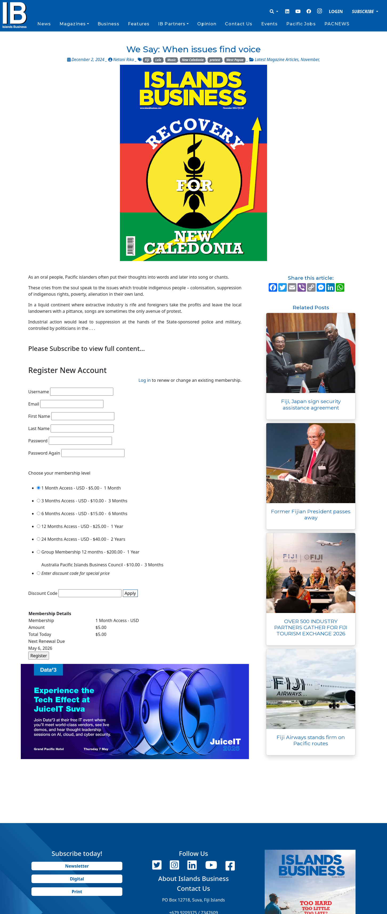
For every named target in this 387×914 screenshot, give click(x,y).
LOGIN (336, 11)
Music (171, 60)
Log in (145, 380)
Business (108, 23)
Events (269, 23)
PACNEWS (337, 23)
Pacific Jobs (301, 23)
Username (38, 392)
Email (33, 404)
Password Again (44, 453)
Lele (158, 60)
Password (37, 441)
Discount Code (42, 593)
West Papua (234, 60)
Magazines (72, 23)
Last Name (39, 428)
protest (215, 60)
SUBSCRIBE (363, 11)
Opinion (206, 23)
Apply (130, 593)
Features (139, 23)
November (310, 59)
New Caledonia (193, 60)
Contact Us (238, 23)
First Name (39, 416)
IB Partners (172, 23)
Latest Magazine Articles (277, 59)
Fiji (147, 60)
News (44, 23)
